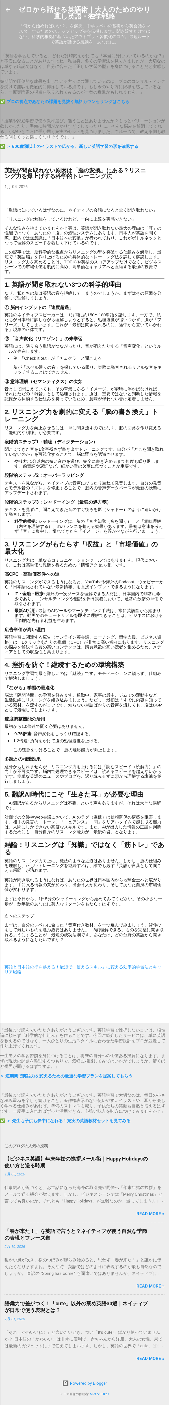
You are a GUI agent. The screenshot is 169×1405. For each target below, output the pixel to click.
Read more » (150, 1213)
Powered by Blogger (84, 1383)
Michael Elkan (99, 1394)
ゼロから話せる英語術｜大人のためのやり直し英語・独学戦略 (84, 13)
